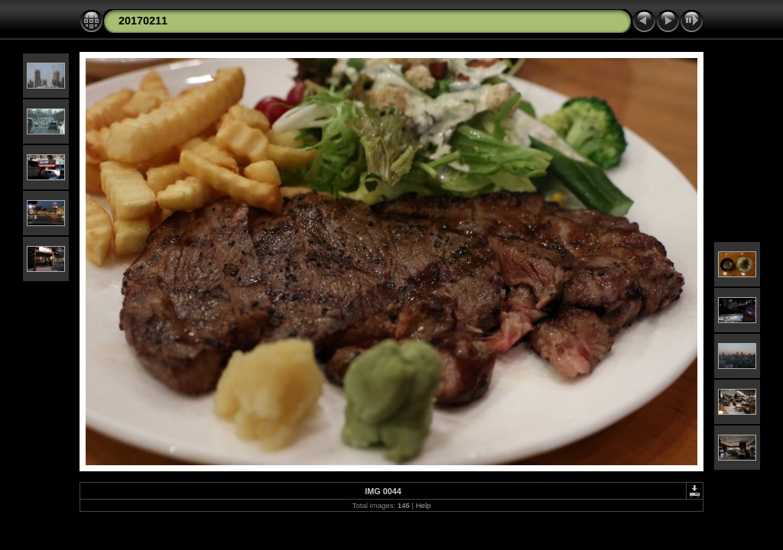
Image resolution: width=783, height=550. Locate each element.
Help (423, 505)
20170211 (143, 21)
